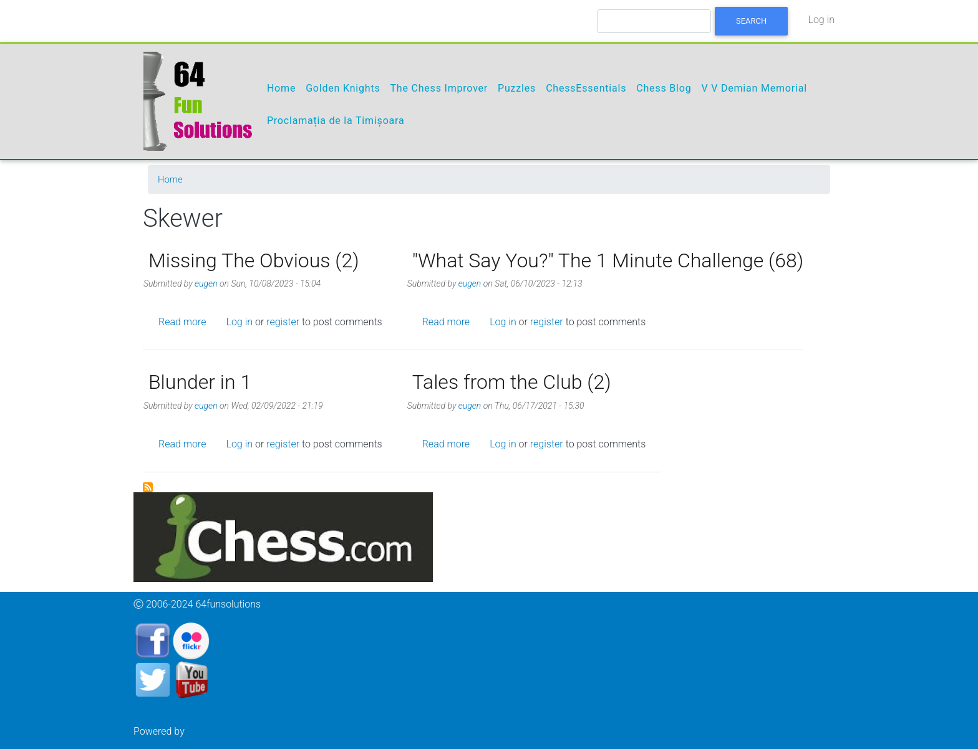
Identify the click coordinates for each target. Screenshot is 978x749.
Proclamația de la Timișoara (336, 120)
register (282, 322)
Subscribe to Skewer (148, 487)
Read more (182, 322)
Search (751, 21)
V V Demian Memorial (753, 88)
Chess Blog (663, 88)
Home (281, 88)
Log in (821, 20)
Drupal (201, 731)
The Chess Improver (439, 88)
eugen (206, 284)
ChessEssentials (586, 88)
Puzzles (517, 88)
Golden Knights (343, 88)
